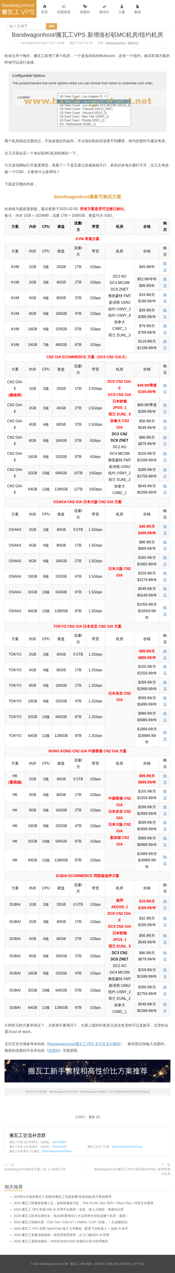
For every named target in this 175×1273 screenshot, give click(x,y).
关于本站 (139, 1264)
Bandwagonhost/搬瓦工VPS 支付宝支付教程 (84, 1044)
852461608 (59, 1146)
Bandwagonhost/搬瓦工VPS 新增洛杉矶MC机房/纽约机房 (87, 34)
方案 (121, 9)
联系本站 (125, 1264)
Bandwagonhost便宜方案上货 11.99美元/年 (35, 1169)
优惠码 (85, 9)
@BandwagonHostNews (57, 1151)
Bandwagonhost (116, 43)
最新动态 (133, 43)
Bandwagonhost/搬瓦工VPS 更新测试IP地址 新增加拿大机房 (132, 1171)
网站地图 (86, 1264)
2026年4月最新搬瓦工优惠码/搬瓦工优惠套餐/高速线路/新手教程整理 (62, 1196)
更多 (92, 1117)
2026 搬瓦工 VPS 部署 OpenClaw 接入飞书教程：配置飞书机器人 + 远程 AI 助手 (71, 1228)
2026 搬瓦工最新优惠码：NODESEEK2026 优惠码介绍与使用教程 (61, 1241)
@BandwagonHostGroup (127, 1146)
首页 (44, 9)
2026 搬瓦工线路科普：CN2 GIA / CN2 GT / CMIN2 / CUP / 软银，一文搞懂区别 (70, 1222)
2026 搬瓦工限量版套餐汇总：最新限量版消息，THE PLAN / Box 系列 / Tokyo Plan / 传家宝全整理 (83, 1203)
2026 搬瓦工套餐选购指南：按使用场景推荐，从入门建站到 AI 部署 (61, 1235)
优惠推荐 (64, 9)
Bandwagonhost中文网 (18, 9)
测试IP (104, 9)
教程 (137, 9)
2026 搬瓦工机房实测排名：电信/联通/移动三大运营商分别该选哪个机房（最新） (71, 1216)
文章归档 (99, 1264)
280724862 (59, 1142)
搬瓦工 (74, 1264)
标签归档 (112, 1264)
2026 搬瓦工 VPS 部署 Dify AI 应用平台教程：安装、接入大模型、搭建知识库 (69, 1209)
